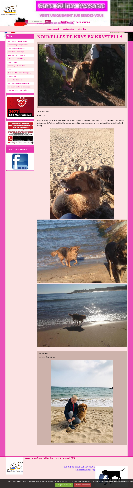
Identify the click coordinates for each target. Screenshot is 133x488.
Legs (9, 69)
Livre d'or (82, 29)
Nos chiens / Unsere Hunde (17, 41)
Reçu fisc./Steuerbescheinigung (19, 73)
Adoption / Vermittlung (16, 59)
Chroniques (12, 76)
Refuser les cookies (83, 485)
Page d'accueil (53, 29)
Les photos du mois (15, 80)
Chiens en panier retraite (16, 48)
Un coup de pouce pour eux (18, 45)
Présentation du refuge (16, 52)
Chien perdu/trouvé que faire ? (19, 90)
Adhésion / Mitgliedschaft (17, 55)
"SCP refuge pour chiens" (75, 21)
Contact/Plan (68, 29)
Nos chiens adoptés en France (18, 83)
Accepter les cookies (64, 485)
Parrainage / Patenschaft (16, 66)
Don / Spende (12, 62)
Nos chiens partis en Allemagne (19, 87)
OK (47, 22)
